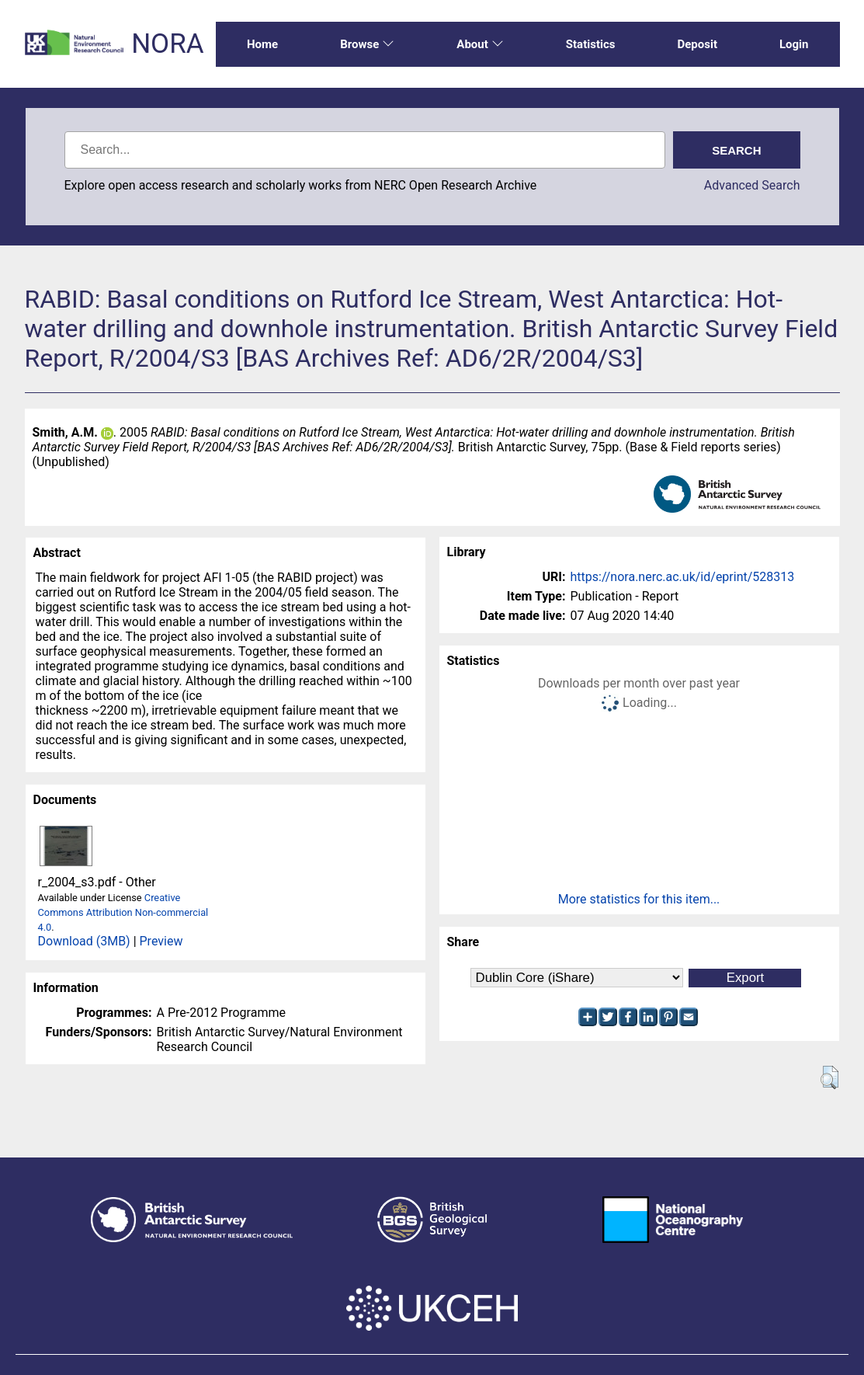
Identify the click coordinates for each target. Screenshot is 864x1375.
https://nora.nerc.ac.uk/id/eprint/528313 (683, 576)
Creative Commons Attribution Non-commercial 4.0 (123, 912)
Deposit (697, 44)
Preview (161, 941)
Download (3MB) (84, 941)
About (479, 44)
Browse (367, 44)
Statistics (591, 44)
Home (262, 44)
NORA (167, 44)
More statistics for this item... (639, 899)
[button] (829, 1077)
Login (794, 44)
